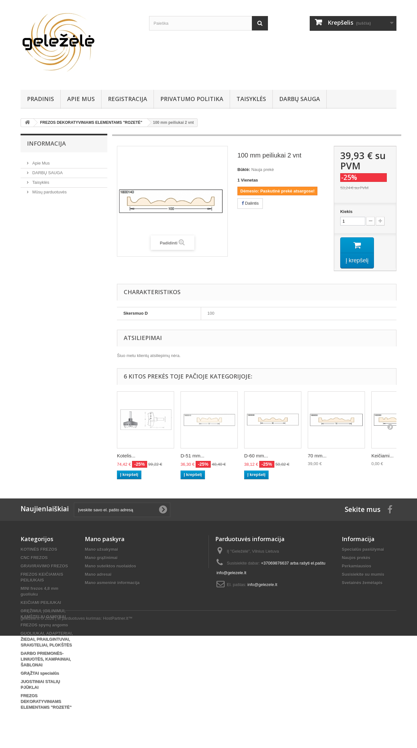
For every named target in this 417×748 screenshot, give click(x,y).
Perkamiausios (356, 566)
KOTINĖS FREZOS (39, 549)
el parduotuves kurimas (79, 730)
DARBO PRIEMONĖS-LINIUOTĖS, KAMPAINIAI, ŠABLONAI (46, 659)
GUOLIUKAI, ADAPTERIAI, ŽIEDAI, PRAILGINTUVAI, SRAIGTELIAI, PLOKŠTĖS (47, 639)
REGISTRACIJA (127, 99)
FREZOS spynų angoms (44, 625)
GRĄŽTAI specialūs (40, 673)
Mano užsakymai (101, 549)
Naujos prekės (356, 558)
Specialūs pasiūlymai (363, 549)
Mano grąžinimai (101, 558)
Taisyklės (251, 99)
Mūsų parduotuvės (49, 189)
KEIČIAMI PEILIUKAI (41, 602)
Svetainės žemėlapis (362, 583)
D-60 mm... (256, 456)
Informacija (46, 143)
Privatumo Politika (191, 99)
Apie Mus (81, 99)
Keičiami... (382, 456)
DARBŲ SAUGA (299, 99)
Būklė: (243, 169)
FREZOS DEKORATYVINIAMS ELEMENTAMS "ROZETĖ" (46, 701)
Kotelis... (126, 456)
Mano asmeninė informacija (112, 583)
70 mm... (317, 456)
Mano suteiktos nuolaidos (110, 566)
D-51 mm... (192, 456)
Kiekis (346, 211)
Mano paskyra (105, 539)
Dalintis (250, 203)
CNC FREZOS (34, 558)
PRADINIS (40, 99)
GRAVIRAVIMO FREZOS (44, 566)
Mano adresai (98, 574)
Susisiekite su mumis (363, 574)
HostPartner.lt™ (118, 730)
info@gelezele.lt (262, 584)
